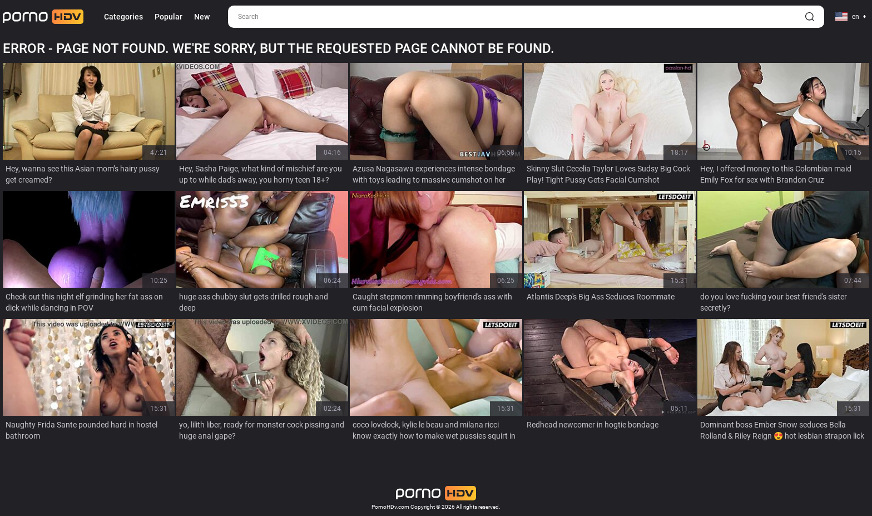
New (202, 16)
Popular (168, 16)
